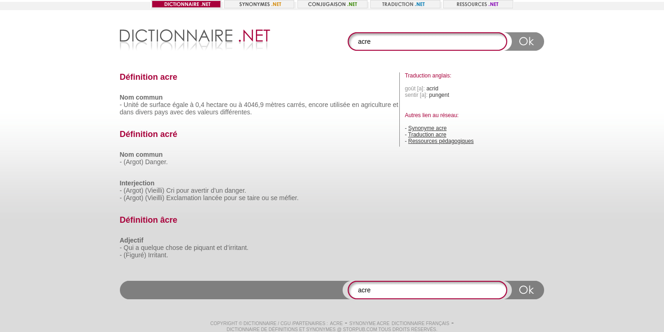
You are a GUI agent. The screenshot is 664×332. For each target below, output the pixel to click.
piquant (204, 247)
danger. (235, 190)
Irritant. (158, 255)
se (242, 198)
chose (174, 247)
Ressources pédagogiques (441, 141)
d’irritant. (236, 247)
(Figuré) (135, 255)
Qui (129, 247)
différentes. (236, 112)
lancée (212, 198)
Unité (131, 104)
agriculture (376, 104)
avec (177, 112)
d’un (217, 190)
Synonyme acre (427, 128)
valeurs (207, 112)
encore (318, 104)
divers (144, 112)
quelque (152, 247)
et (395, 104)
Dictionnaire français (420, 323)
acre (336, 323)
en (355, 104)
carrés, (297, 104)
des (190, 112)
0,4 (200, 104)
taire (253, 198)
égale (180, 104)
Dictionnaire (260, 323)
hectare (217, 104)
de (144, 104)
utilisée (340, 104)
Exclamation (183, 198)
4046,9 (254, 104)
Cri (170, 190)
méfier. (289, 198)
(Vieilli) (155, 190)
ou (233, 104)
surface (160, 104)
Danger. (156, 162)
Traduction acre (427, 134)
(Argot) (133, 162)
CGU (285, 323)
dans (127, 112)
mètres (275, 104)
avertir (200, 190)
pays (161, 112)
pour (182, 190)
